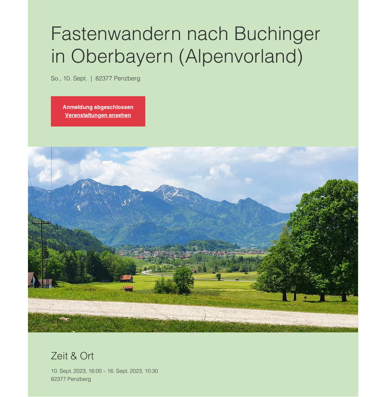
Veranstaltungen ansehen (98, 115)
